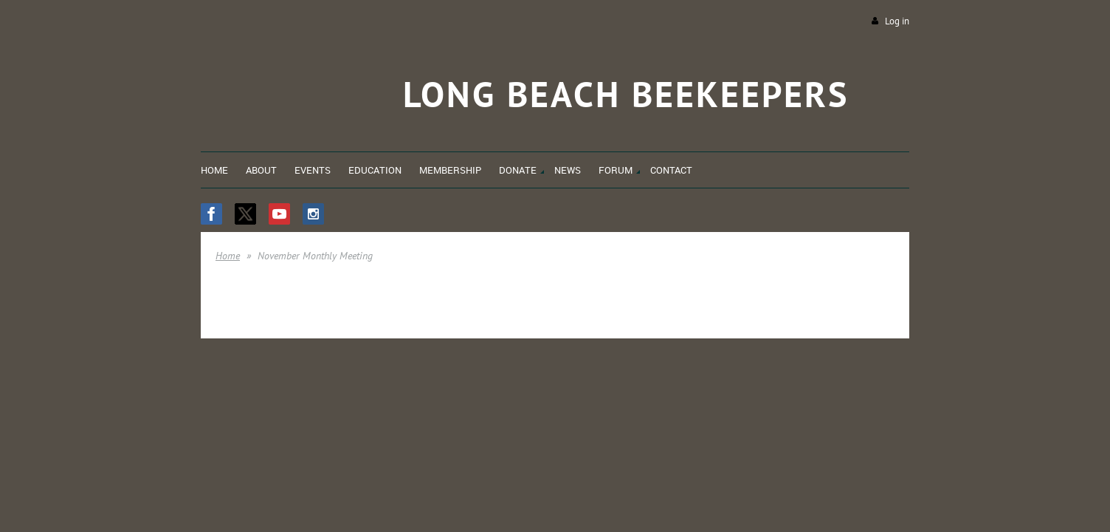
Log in (897, 21)
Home (228, 255)
